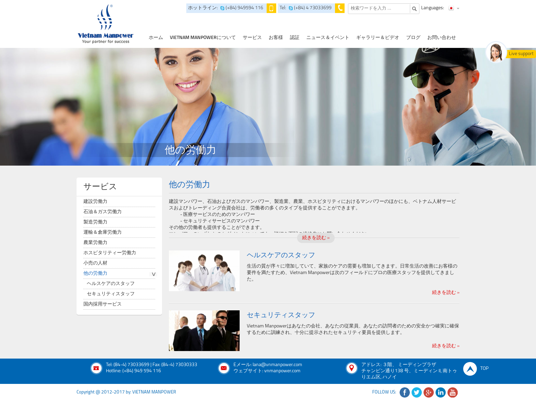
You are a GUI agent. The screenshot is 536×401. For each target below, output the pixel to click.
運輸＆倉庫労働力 (102, 232)
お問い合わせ (441, 37)
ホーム (156, 37)
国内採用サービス (102, 304)
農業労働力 (95, 242)
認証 (294, 37)
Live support (521, 53)
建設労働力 (95, 201)
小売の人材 (95, 263)
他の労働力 (95, 273)
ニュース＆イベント (327, 37)
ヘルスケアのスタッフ (111, 283)
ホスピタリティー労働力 (109, 253)
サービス (252, 37)
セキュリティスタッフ (111, 294)
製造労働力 (95, 222)
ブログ (413, 37)
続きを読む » (316, 238)
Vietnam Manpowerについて (203, 37)
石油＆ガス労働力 (102, 212)
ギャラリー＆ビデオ (377, 37)
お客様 (276, 37)
